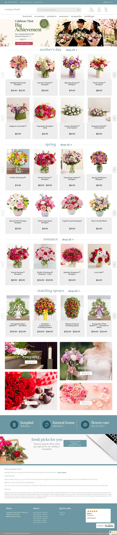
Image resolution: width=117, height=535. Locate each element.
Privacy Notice (85, 533)
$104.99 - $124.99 (18, 331)
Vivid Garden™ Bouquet (99, 84)
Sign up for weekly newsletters (75, 443)
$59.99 (18, 228)
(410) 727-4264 (12, 2)
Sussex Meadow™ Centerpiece (72, 127)
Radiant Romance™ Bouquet (72, 273)
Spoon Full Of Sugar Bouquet (18, 222)
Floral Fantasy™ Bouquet (45, 178)
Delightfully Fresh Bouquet (18, 84)
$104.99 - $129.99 (45, 280)
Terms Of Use (75, 533)
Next (114, 75)
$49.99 (45, 228)
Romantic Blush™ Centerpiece (99, 127)
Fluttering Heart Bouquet (45, 222)
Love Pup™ (99, 272)
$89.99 (99, 90)
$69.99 (18, 134)
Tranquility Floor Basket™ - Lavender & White (99, 325)
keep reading (61, 472)
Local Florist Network (97, 533)
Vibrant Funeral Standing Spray (72, 325)
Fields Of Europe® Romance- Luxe (45, 273)
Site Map (108, 533)
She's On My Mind (99, 221)
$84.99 (72, 134)
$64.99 (45, 134)
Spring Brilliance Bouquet (99, 178)
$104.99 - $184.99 (45, 331)
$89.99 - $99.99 (45, 185)
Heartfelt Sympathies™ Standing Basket (45, 325)
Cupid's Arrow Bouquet (72, 221)
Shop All (70, 50)
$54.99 (99, 228)
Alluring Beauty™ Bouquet (72, 84)
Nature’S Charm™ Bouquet (45, 84)
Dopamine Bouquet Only (45, 127)
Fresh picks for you (47, 443)
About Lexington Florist (12, 469)
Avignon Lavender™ (18, 126)
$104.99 (45, 90)
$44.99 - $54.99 (18, 90)
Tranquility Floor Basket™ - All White (18, 325)
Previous (2, 75)
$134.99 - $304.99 (72, 331)
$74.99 (72, 90)
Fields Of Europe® (18, 178)
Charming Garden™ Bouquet (72, 178)
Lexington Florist (12, 9)
